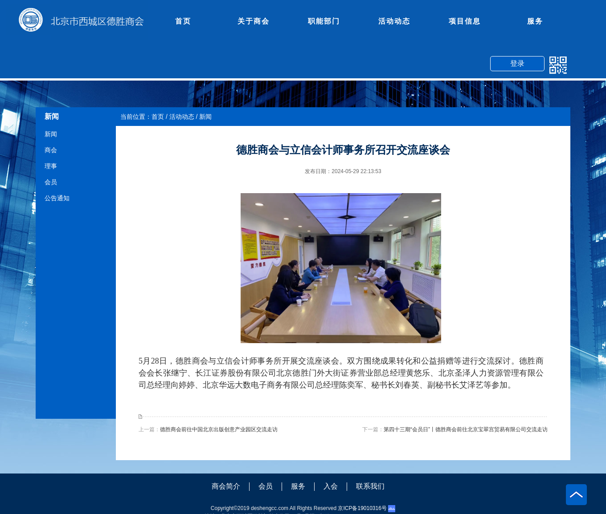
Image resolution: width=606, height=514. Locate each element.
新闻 (51, 134)
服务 (535, 21)
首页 (183, 21)
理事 (51, 166)
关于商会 (253, 21)
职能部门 (324, 21)
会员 (51, 182)
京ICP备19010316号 (362, 508)
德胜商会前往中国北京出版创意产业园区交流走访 (219, 429)
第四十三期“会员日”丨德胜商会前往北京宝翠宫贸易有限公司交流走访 (466, 429)
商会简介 (226, 486)
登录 (517, 63)
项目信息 (465, 21)
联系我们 (370, 486)
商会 (51, 150)
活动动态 (394, 21)
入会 (330, 486)
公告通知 (57, 198)
